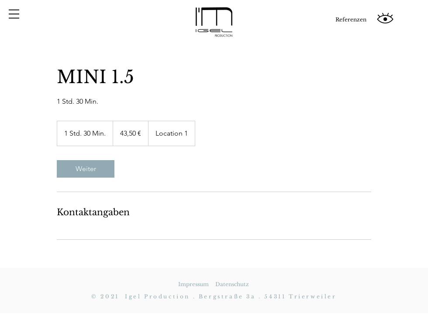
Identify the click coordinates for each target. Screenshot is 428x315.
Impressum (193, 284)
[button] (14, 14)
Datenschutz (232, 284)
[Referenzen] (351, 19)
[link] (85, 169)
